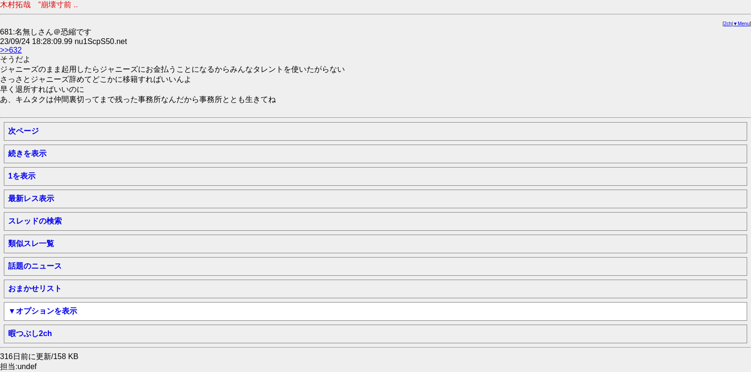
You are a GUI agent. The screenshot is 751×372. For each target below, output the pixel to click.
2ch (728, 23)
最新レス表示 (31, 198)
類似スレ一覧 (31, 243)
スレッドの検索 (35, 221)
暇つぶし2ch (30, 333)
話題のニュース (35, 266)
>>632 (11, 50)
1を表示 (21, 176)
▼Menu (741, 23)
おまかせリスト (35, 288)
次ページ (23, 131)
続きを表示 (27, 153)
